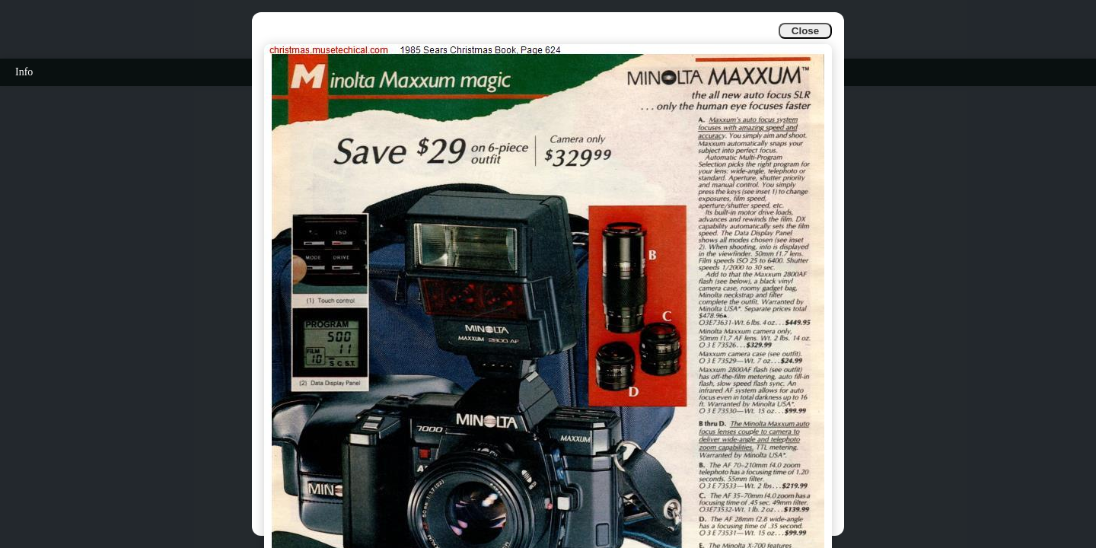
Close (805, 31)
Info (24, 72)
